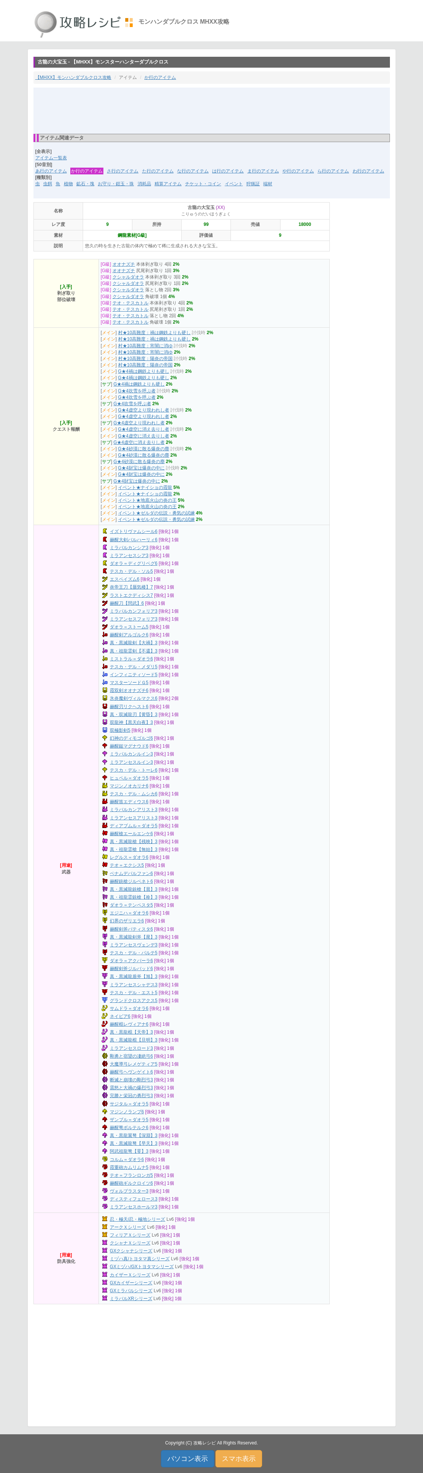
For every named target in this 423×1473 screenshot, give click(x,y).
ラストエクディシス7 (131, 595)
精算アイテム (168, 183)
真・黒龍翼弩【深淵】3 (134, 1135)
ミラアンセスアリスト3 (134, 818)
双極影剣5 (120, 730)
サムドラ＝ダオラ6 (129, 1008)
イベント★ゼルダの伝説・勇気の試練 (156, 513)
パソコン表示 (187, 1458)
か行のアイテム (160, 77)
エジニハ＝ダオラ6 (129, 913)
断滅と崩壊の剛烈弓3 (131, 1079)
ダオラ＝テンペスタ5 (131, 905)
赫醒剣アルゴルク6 (129, 634)
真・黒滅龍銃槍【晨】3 (134, 889)
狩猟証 (253, 183)
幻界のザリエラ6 (127, 920)
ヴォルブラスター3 (129, 1191)
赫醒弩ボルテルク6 (129, 1127)
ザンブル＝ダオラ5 (129, 1119)
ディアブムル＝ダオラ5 (134, 825)
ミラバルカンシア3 (129, 547)
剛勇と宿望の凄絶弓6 (131, 1056)
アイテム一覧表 (51, 157)
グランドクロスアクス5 (134, 1000)
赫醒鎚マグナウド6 (129, 746)
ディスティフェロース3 (134, 1199)
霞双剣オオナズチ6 (129, 690)
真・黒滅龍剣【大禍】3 (134, 642)
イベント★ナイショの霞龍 (145, 487)
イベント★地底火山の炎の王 (147, 500)
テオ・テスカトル (130, 303)
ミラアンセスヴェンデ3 (134, 945)
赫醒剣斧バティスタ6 (131, 929)
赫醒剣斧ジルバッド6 (131, 968)
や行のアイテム (298, 171)
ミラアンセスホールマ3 (134, 1207)
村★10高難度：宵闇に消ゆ (145, 345)
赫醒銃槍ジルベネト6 (131, 881)
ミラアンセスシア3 (129, 555)
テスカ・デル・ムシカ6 (134, 793)
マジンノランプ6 (127, 1111)
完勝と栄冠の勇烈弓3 (131, 1095)
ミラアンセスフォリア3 (134, 619)
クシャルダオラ (128, 277)
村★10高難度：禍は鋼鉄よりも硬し (154, 332)
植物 (68, 183)
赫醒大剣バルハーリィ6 (134, 539)
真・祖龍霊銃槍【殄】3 (134, 897)
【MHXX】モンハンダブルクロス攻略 (73, 77)
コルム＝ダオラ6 (127, 1159)
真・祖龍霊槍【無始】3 (134, 849)
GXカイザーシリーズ (131, 1282)
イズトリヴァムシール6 (134, 531)
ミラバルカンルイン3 (131, 754)
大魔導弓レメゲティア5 (134, 1064)
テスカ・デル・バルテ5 (134, 952)
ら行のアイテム (333, 171)
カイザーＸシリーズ (130, 1275)
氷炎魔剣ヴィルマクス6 (134, 698)
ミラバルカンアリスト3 (134, 809)
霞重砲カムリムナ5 (129, 1167)
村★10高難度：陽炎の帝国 (145, 358)
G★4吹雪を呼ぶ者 (137, 391)
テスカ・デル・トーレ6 (134, 770)
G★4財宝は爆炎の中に (141, 468)
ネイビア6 (120, 1016)
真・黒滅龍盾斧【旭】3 (134, 976)
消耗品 (144, 183)
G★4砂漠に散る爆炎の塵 (143, 448)
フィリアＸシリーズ (130, 1235)
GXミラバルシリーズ (131, 1290)
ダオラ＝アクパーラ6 (131, 960)
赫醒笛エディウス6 (129, 801)
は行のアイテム (228, 171)
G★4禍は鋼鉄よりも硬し (143, 371)
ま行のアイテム (263, 171)
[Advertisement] (212, 110)
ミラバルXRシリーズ (131, 1298)
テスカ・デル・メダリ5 (134, 666)
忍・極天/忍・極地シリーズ (137, 1219)
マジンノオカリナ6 (129, 786)
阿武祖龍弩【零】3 (129, 1151)
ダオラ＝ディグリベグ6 (134, 563)
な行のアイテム (193, 171)
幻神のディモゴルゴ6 (131, 738)
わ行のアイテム (368, 171)
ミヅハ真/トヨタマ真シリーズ (140, 1258)
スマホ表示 (239, 1458)
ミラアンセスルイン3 (131, 762)
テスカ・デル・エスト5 (134, 992)
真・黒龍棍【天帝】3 (131, 1032)
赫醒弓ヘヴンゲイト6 (131, 1072)
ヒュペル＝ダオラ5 (129, 778)
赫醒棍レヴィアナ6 (129, 1024)
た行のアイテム (158, 171)
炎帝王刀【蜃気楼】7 (131, 587)
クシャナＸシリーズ (130, 1243)
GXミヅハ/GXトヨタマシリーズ (142, 1266)
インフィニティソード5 (134, 674)
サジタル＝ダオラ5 (129, 1104)
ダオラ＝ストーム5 (129, 627)
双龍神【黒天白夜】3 (131, 722)
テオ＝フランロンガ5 (131, 1175)
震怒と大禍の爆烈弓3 (131, 1087)
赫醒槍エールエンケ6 (131, 833)
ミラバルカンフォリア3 (134, 611)
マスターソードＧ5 (129, 682)
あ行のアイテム (51, 171)
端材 (267, 183)
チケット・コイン (203, 183)
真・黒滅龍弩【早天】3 (134, 1143)
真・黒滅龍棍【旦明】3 (134, 1040)
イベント (234, 183)
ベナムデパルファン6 (131, 873)
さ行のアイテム (122, 171)
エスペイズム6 (124, 579)
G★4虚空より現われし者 (143, 410)
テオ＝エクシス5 (127, 865)
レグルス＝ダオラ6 (129, 857)
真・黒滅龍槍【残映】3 (134, 841)
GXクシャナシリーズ (131, 1250)
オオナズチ (123, 264)
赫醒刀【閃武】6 (127, 603)
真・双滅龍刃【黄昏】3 (134, 714)
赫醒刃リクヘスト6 (129, 706)
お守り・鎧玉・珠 (116, 183)
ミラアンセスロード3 (131, 1048)
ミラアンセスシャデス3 (134, 984)
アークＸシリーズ (128, 1227)
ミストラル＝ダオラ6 (131, 659)
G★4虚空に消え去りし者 (143, 429)
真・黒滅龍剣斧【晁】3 (134, 937)
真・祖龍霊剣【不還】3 (134, 651)
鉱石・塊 (85, 183)
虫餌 (47, 183)
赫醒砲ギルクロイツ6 (131, 1183)
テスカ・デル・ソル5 (131, 571)
